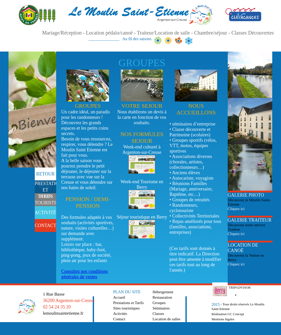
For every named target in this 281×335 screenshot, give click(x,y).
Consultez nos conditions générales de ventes (84, 274)
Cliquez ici (236, 209)
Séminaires (161, 308)
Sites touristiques (126, 308)
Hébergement (162, 292)
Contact (119, 319)
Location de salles (166, 319)
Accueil (119, 297)
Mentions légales (222, 319)
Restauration (162, 297)
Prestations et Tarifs (128, 303)
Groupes (159, 303)
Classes (158, 314)
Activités (120, 314)
